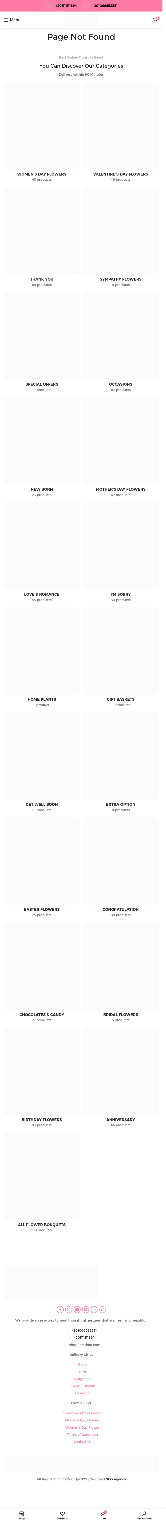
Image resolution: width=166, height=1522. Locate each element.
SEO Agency (116, 1479)
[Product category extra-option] (121, 763)
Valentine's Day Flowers (82, 1413)
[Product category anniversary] (121, 1078)
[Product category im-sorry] (121, 553)
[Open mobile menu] (12, 20)
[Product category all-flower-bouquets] (42, 1183)
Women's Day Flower (82, 1427)
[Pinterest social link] (85, 1309)
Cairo (82, 1364)
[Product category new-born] (42, 448)
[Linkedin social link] (94, 1309)
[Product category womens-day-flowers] (42, 133)
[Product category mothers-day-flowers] (121, 448)
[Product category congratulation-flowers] (121, 868)
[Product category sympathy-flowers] (121, 238)
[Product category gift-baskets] (121, 658)
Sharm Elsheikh (82, 1386)
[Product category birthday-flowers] (42, 1078)
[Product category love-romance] (42, 553)
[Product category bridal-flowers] (121, 973)
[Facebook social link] (60, 1309)
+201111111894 (66, 6)
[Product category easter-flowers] (42, 868)
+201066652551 (84, 1330)
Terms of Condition (82, 1434)
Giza (82, 1372)
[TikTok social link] (102, 1309)
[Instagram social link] (68, 1309)
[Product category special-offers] (42, 343)
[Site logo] (81, 19)
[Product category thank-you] (42, 238)
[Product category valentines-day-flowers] (121, 133)
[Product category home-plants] (42, 658)
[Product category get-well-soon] (42, 763)
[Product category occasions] (121, 343)
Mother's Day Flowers (82, 1420)
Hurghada (82, 1379)
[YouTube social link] (77, 1309)
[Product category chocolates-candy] (42, 973)
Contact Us (82, 1442)
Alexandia (82, 1393)
